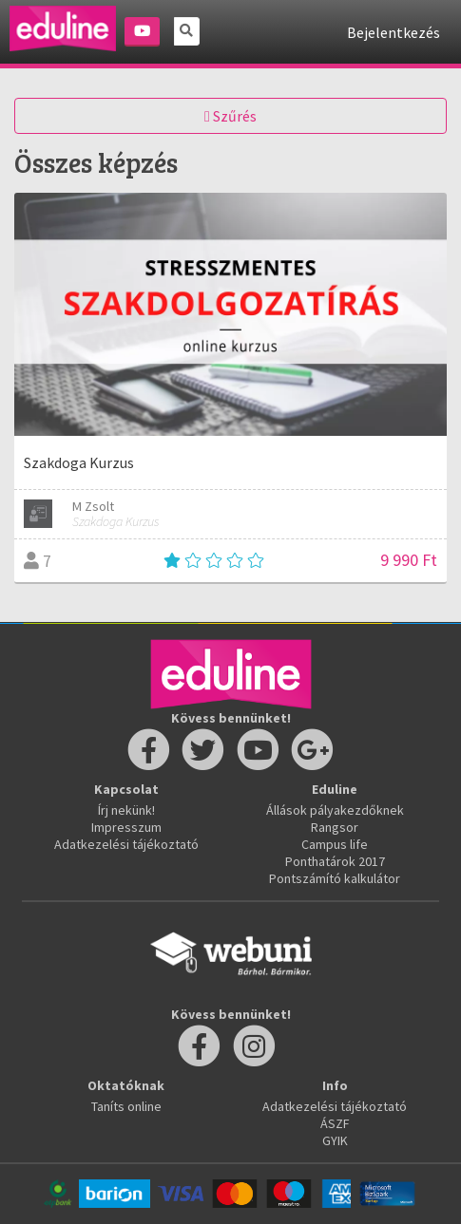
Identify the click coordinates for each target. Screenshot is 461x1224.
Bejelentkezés (393, 32)
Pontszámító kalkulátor (334, 878)
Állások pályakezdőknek (335, 810)
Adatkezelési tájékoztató (126, 844)
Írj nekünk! (126, 810)
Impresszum (126, 827)
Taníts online (126, 1106)
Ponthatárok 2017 (335, 861)
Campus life (334, 844)
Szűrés (230, 115)
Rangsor (334, 827)
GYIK (335, 1140)
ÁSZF (335, 1123)
